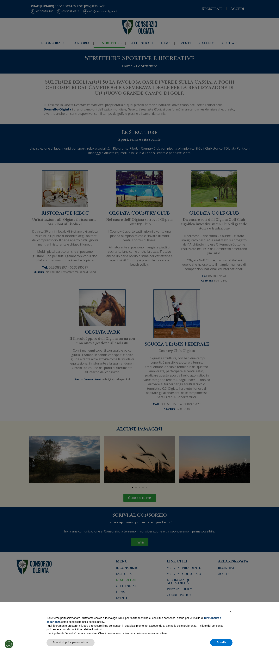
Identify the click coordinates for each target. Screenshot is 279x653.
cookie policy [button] (96, 621)
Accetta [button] (221, 642)
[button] (230, 611)
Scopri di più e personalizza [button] (70, 642)
